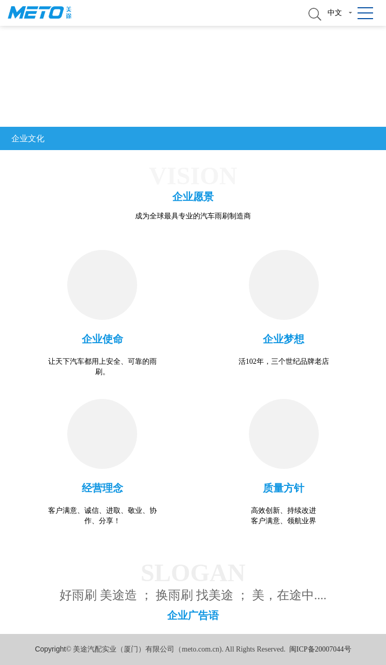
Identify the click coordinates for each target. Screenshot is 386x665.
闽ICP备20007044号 (320, 649)
